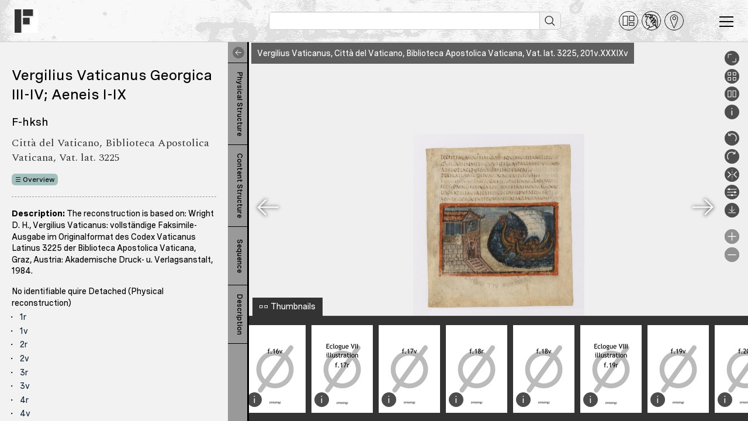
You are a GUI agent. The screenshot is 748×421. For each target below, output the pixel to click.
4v (25, 413)
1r (23, 317)
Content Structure (240, 185)
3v (25, 386)
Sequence (240, 256)
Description (240, 314)
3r (24, 372)
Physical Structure (240, 104)
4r (24, 400)
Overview (39, 179)
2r (23, 344)
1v (24, 331)
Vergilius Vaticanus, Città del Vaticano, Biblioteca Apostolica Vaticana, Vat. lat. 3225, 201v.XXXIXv (442, 53)
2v (24, 358)
